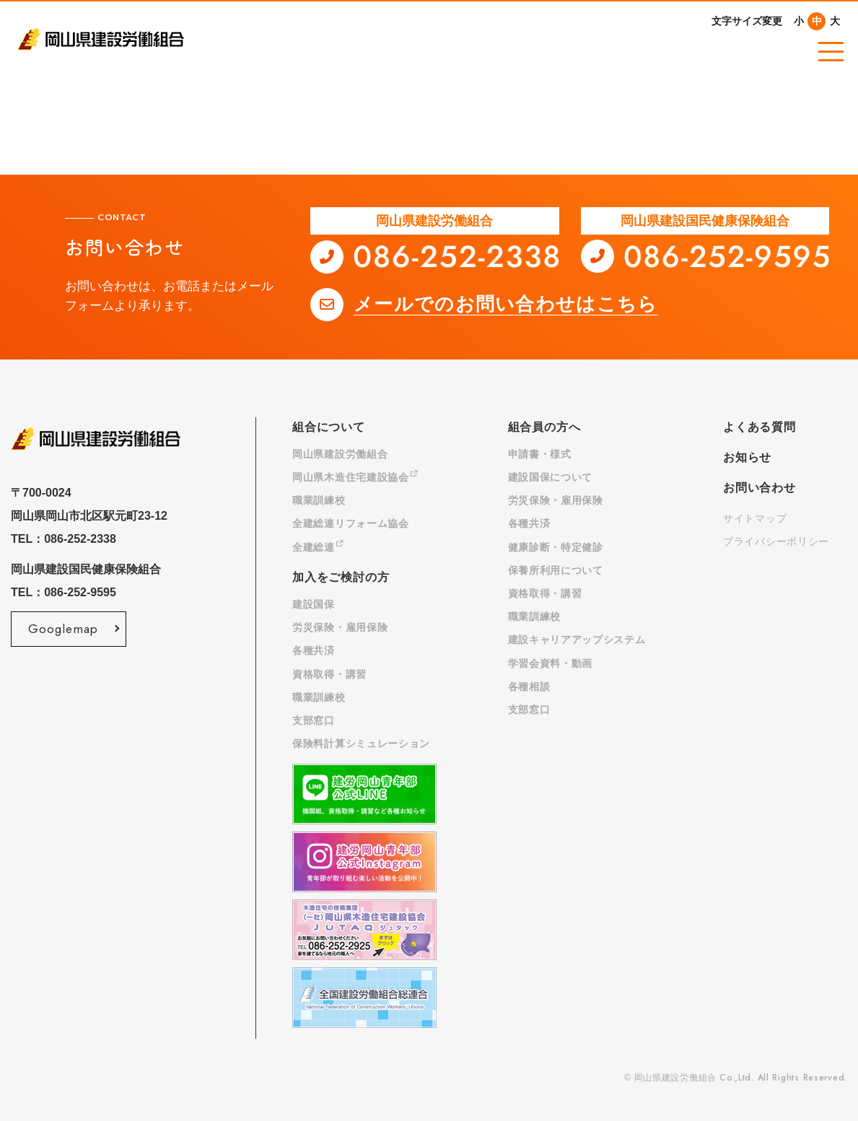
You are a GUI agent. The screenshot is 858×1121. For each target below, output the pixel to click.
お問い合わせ (759, 487)
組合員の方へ (544, 427)
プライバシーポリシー (776, 541)
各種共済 (313, 650)
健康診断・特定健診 (555, 547)
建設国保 (313, 604)
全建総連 (318, 547)
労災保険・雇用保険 (340, 627)
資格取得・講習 (329, 674)
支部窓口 (313, 720)
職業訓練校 (319, 500)
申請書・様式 (540, 454)
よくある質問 (759, 427)
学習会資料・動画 (550, 663)
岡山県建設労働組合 (340, 454)
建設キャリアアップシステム (577, 639)
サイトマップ (755, 518)
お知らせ (747, 457)
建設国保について (550, 477)
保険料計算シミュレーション (361, 743)
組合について (328, 427)
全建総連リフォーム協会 (350, 523)
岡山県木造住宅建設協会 (355, 477)
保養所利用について (555, 570)
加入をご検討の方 (340, 577)
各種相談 (529, 686)
